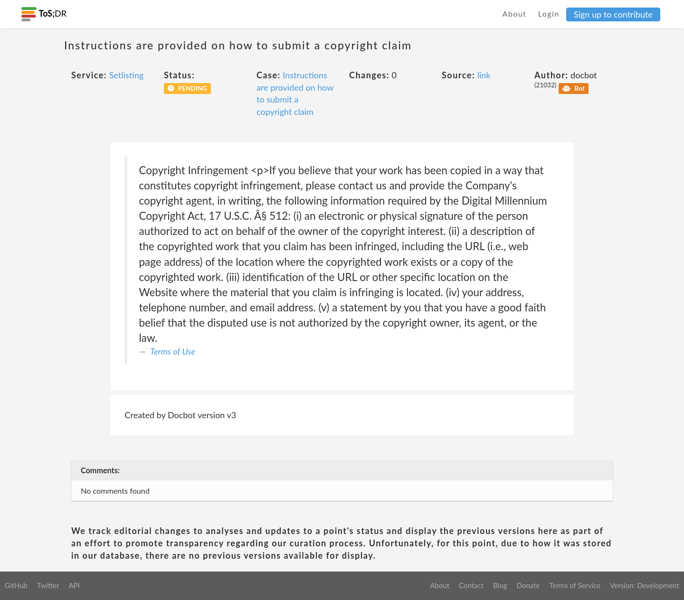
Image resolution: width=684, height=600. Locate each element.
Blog (500, 585)
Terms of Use (172, 351)
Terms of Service (574, 585)
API (73, 585)
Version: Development (644, 585)
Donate (528, 585)
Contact (471, 585)
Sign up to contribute (613, 14)
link (484, 75)
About (515, 13)
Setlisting (126, 75)
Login (549, 13)
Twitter (48, 585)
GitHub (16, 585)
